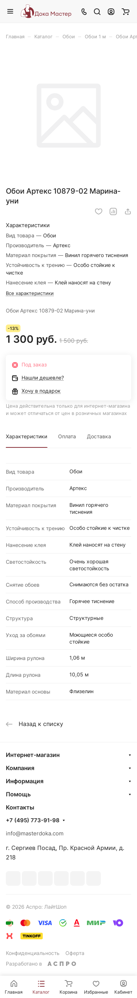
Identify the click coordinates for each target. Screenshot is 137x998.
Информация (24, 781)
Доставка (99, 436)
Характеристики (26, 436)
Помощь (18, 794)
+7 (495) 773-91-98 (33, 820)
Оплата (67, 436)
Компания (20, 768)
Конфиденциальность (33, 953)
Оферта (74, 953)
